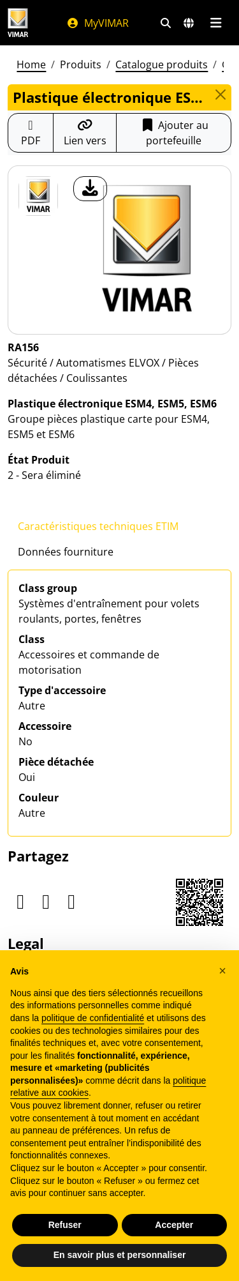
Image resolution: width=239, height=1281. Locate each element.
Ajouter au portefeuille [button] (174, 133)
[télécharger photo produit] (90, 188)
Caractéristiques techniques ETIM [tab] (98, 526)
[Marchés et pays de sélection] (188, 23)
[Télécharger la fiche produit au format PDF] (31, 133)
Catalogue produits (161, 64)
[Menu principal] (215, 23)
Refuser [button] (65, 1225)
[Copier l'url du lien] (85, 133)
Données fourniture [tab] (65, 552)
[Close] (220, 94)
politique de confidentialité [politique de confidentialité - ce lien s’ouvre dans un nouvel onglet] (92, 1018)
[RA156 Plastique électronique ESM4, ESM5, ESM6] (38, 196)
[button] (222, 970)
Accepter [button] (174, 1225)
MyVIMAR (97, 23)
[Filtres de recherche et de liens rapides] (165, 23)
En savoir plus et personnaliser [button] (120, 1255)
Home (31, 64)
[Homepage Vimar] (18, 22)
